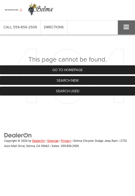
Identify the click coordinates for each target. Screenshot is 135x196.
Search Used (67, 90)
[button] (20, 27)
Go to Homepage (67, 69)
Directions (54, 26)
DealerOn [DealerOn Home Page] (38, 141)
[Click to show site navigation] (126, 27)
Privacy (66, 141)
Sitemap (53, 141)
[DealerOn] (18, 135)
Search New (68, 80)
